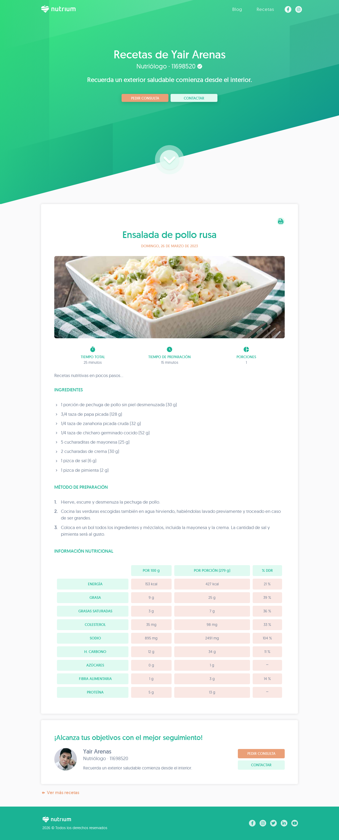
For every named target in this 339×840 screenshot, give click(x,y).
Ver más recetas (60, 792)
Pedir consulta (145, 98)
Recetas (265, 9)
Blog (237, 9)
